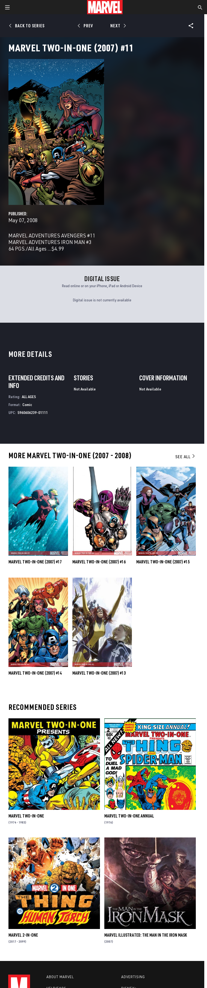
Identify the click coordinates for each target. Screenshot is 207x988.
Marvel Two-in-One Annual (129, 816)
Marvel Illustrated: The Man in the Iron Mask (145, 935)
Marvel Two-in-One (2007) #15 (163, 561)
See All (185, 456)
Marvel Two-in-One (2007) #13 (99, 673)
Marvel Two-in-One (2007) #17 (35, 561)
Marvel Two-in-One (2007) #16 (99, 561)
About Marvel (60, 977)
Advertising (133, 977)
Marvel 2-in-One (23, 935)
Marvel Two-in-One (26, 816)
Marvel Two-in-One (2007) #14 (35, 673)
